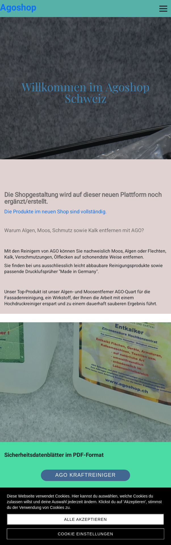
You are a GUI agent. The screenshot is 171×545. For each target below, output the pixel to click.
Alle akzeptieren (85, 519)
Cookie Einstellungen (85, 534)
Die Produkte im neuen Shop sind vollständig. (55, 212)
